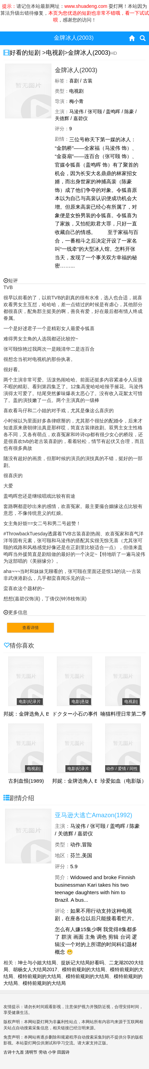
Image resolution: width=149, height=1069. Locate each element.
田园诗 (63, 1052)
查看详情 (30, 627)
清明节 (31, 1052)
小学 (52, 1052)
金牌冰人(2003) (89, 52)
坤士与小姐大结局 (37, 962)
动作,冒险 (81, 844)
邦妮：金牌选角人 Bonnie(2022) (40, 714)
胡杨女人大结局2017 (35, 969)
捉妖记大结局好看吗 (82, 962)
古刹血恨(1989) (26, 781)
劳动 (43, 1052)
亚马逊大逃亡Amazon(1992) (93, 815)
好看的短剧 (26, 52)
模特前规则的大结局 (83, 969)
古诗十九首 (13, 1052)
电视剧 (55, 52)
